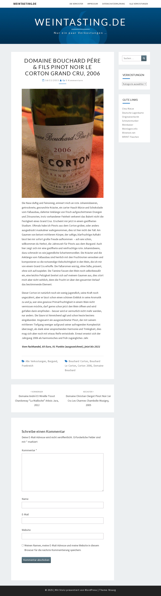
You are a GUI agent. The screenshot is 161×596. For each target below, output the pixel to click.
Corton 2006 (85, 365)
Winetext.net (128, 132)
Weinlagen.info (129, 128)
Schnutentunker (130, 120)
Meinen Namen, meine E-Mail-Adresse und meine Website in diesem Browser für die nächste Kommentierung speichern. (61, 548)
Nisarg (112, 589)
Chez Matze (128, 108)
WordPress (91, 589)
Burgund (52, 361)
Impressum (93, 3)
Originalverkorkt (130, 116)
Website (26, 530)
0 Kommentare (74, 80)
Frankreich (27, 365)
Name (25, 499)
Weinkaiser (127, 124)
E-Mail (25, 514)
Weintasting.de (24, 3)
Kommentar (29, 450)
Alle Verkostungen (138, 3)
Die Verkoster (76, 3)
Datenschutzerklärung (113, 3)
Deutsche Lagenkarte (133, 112)
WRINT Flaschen (130, 136)
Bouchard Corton (78, 361)
